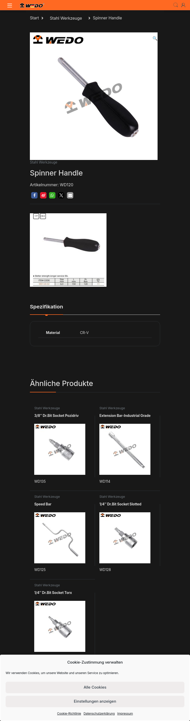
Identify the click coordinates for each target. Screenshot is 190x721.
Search (176, 5)
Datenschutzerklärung (99, 713)
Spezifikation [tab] (46, 307)
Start (34, 18)
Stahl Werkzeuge (66, 18)
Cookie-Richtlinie (69, 713)
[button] (155, 38)
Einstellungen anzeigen (95, 701)
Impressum (125, 713)
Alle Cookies (95, 687)
